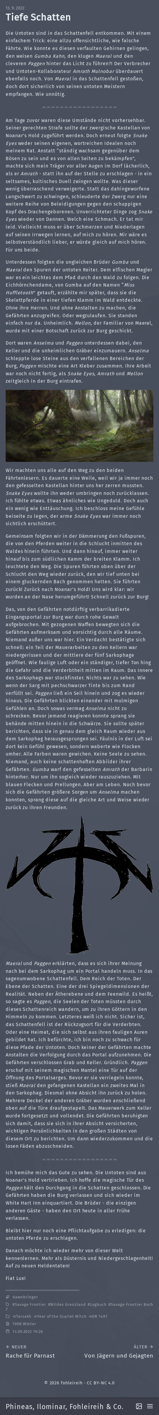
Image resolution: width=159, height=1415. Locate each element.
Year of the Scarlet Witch (62, 1316)
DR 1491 (100, 1316)
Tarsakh (24, 1316)
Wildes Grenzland (68, 1304)
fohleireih (72, 1383)
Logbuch (98, 1304)
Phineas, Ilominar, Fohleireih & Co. (65, 1407)
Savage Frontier (30, 1304)
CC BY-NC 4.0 (101, 1383)
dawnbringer (25, 1297)
